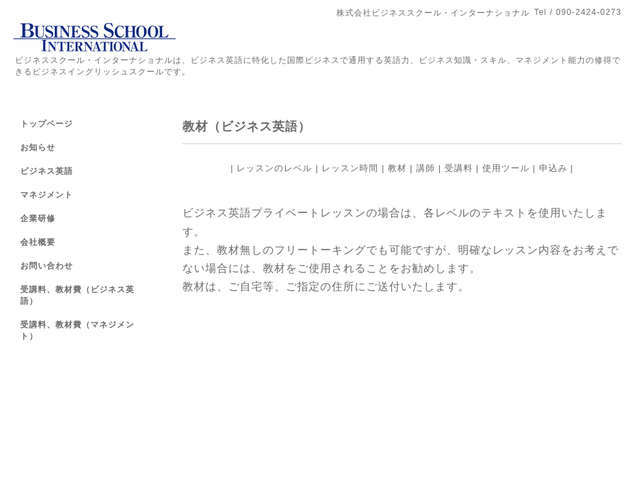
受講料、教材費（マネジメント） (77, 330)
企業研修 (37, 218)
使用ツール (506, 168)
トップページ (46, 124)
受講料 (458, 168)
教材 (397, 168)
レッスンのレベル (274, 168)
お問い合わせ (46, 266)
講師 (425, 168)
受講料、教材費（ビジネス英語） (77, 295)
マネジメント (46, 195)
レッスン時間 (350, 168)
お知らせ (37, 147)
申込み (553, 168)
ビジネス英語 (46, 171)
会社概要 (37, 242)
